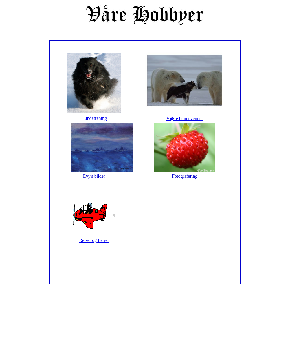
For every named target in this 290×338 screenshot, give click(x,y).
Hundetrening (94, 118)
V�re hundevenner (184, 118)
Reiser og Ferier (94, 240)
